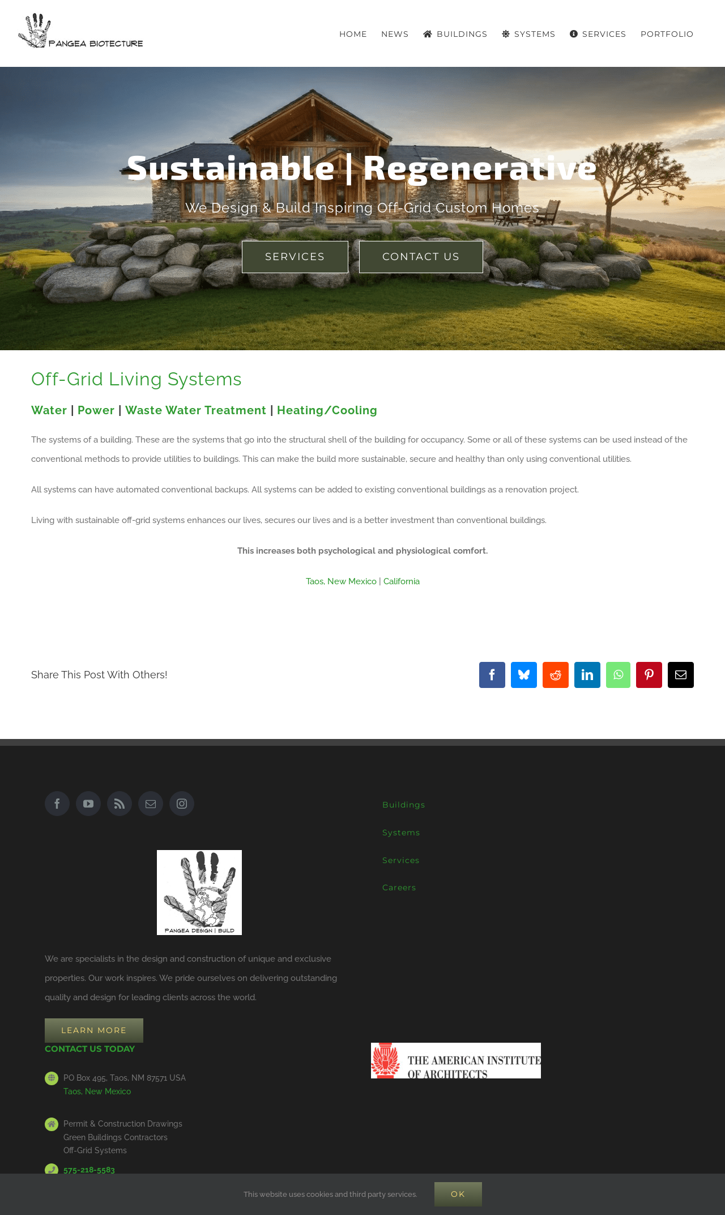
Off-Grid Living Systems (136, 378)
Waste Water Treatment (196, 410)
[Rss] (119, 803)
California (401, 581)
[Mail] (150, 803)
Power (96, 410)
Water (49, 410)
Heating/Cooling (327, 410)
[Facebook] (57, 803)
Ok (458, 1194)
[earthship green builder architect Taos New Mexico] (295, 257)
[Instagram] (181, 803)
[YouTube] (88, 803)
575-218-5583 (89, 1169)
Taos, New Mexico (341, 581)
